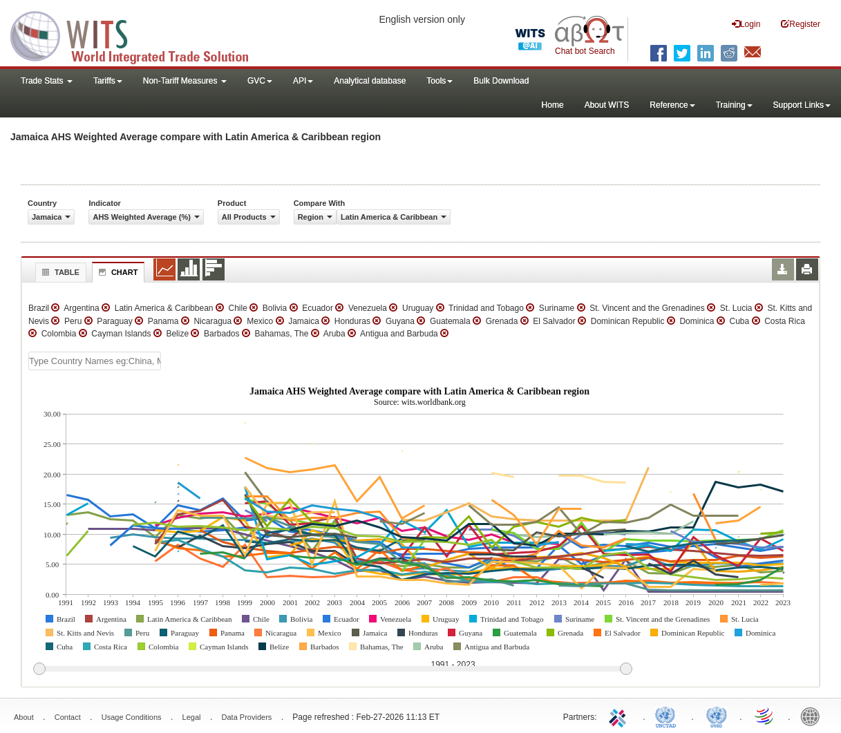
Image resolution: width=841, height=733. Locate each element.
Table (59, 272)
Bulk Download (501, 81)
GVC (259, 81)
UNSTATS (716, 716)
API (303, 81)
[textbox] (94, 361)
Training (734, 105)
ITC (620, 716)
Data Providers (247, 717)
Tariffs (107, 81)
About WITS (607, 105)
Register (800, 24)
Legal (191, 717)
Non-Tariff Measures (185, 81)
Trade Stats (47, 81)
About (24, 717)
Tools (439, 81)
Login (746, 24)
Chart (116, 272)
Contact (68, 717)
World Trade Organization (765, 716)
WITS (138, 34)
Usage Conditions (132, 717)
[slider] (332, 669)
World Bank (813, 716)
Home (553, 105)
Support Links (802, 105)
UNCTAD (668, 716)
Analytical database (370, 81)
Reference (672, 105)
